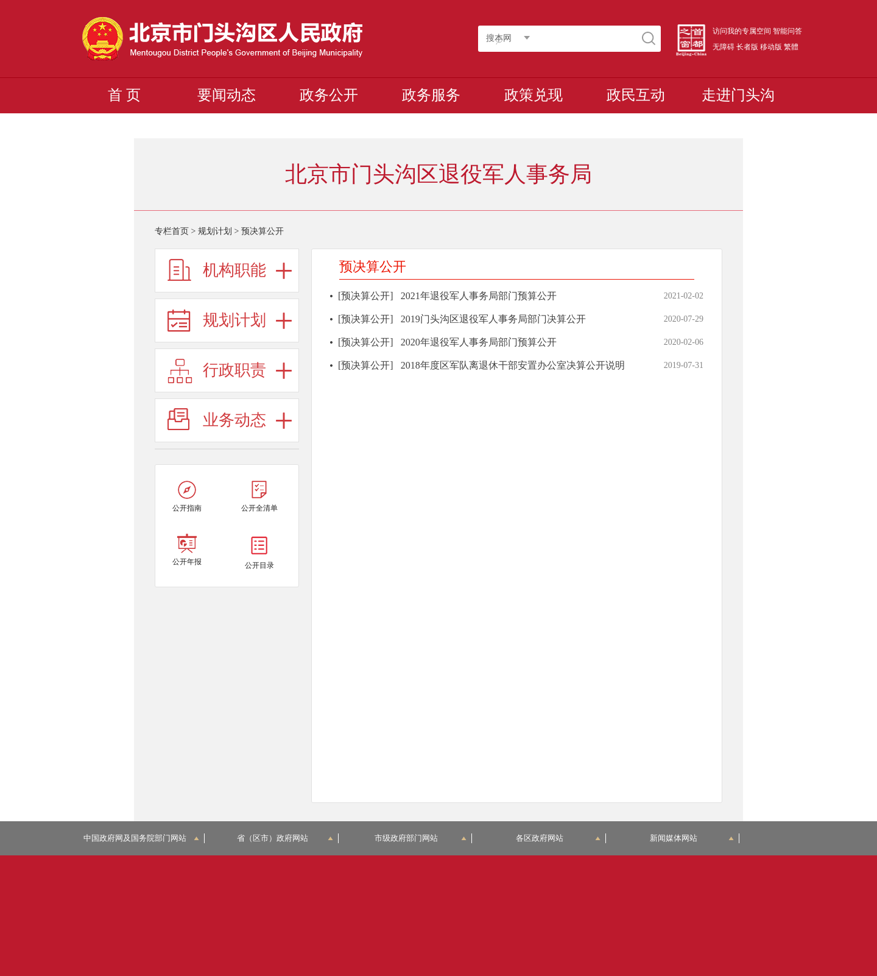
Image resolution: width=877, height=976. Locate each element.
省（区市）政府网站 (285, 838)
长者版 (747, 47)
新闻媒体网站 (692, 838)
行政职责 (234, 370)
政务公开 (329, 95)
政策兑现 (533, 95)
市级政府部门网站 (421, 838)
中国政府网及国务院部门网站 (141, 838)
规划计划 (215, 231)
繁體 (791, 47)
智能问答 (787, 31)
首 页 (124, 95)
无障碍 (723, 47)
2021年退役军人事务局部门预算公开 (479, 296)
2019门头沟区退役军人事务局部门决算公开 (493, 319)
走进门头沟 (738, 95)
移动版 (771, 47)
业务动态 (234, 420)
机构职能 (234, 270)
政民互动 (636, 95)
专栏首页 (172, 231)
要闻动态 (226, 95)
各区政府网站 (558, 838)
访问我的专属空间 (742, 31)
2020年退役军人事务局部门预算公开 (479, 342)
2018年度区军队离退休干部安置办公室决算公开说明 (513, 365)
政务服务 (431, 95)
